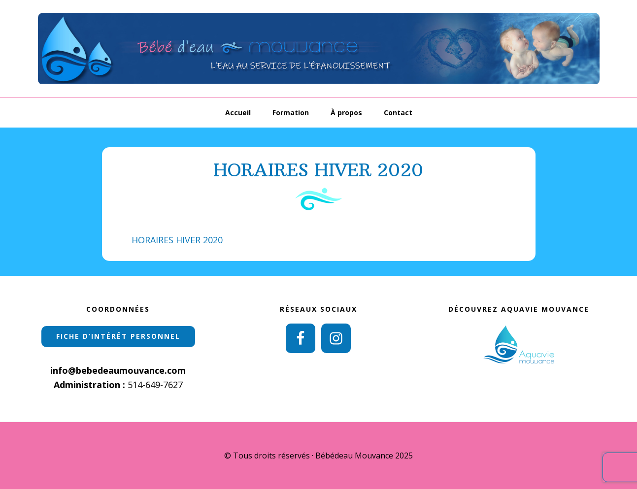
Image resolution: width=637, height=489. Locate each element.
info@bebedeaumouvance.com (118, 370)
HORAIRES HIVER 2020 (177, 240)
